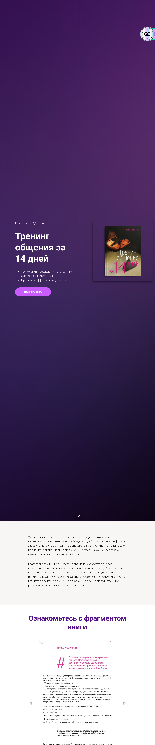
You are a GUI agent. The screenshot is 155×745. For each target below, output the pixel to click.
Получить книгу (37, 291)
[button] (30, 703)
